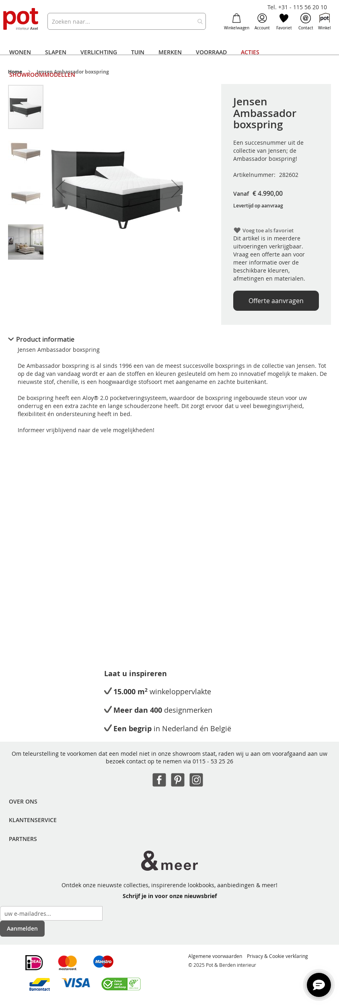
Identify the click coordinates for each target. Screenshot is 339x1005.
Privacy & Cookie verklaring (277, 956)
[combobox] (126, 21)
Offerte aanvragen (276, 300)
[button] (60, 188)
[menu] (169, 63)
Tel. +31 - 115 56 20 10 (297, 7)
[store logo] (21, 19)
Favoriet (284, 22)
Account (262, 22)
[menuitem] (20, 52)
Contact (305, 22)
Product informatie (45, 339)
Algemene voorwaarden (215, 956)
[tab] (169, 339)
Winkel (324, 22)
